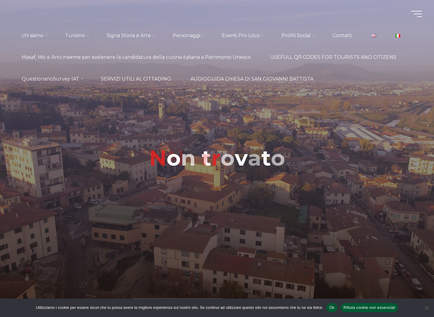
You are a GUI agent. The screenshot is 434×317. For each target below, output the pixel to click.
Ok (332, 307)
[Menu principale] (416, 14)
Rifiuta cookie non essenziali (369, 307)
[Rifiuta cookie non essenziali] (426, 308)
